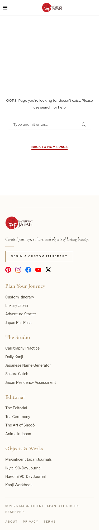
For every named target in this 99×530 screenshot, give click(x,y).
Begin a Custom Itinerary (39, 256)
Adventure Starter (20, 314)
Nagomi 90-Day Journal (25, 476)
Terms (50, 521)
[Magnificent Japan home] (18, 223)
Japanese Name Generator (28, 365)
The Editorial (16, 408)
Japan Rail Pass (18, 322)
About (11, 521)
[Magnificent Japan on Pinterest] (8, 270)
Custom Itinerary (19, 297)
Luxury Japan (16, 305)
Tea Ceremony (17, 416)
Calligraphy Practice (22, 348)
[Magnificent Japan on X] (48, 270)
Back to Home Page (49, 147)
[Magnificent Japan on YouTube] (38, 270)
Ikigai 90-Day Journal (23, 468)
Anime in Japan (18, 433)
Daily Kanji (14, 357)
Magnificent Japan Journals (28, 459)
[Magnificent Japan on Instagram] (18, 270)
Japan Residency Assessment (30, 382)
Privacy (31, 521)
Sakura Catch (16, 373)
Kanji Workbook (18, 485)
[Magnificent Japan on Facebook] (28, 270)
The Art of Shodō (20, 425)
